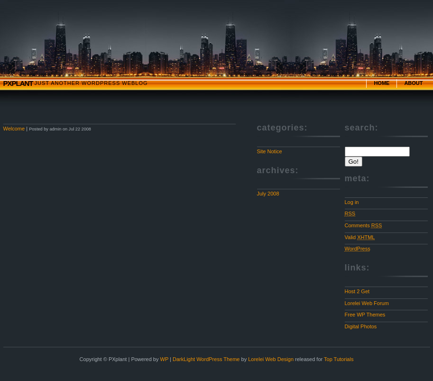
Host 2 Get (357, 291)
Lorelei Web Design (271, 359)
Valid (360, 237)
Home (381, 83)
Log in (352, 202)
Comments (363, 225)
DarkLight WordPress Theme (206, 359)
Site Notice (269, 151)
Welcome (14, 128)
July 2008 (268, 193)
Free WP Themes (365, 314)
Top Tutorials (338, 359)
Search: (361, 127)
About (413, 83)
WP (164, 359)
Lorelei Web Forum (367, 303)
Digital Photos (361, 326)
